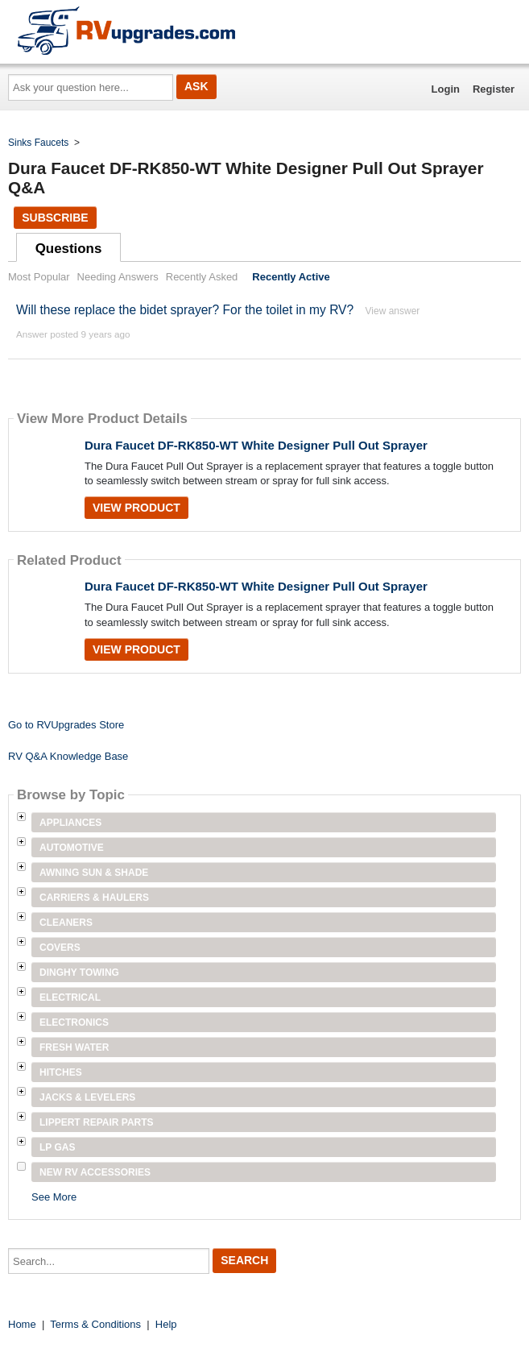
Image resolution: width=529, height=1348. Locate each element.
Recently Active (290, 277)
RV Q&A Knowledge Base (68, 756)
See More (53, 1197)
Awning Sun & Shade (93, 872)
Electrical (70, 997)
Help (166, 1324)
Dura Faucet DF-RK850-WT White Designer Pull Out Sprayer (256, 445)
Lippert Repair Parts (96, 1122)
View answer (393, 311)
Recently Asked (202, 277)
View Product (136, 507)
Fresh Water (74, 1047)
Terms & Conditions (95, 1324)
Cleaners (66, 922)
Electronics (74, 1022)
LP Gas (57, 1147)
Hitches (60, 1072)
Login (446, 89)
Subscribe (55, 217)
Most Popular (39, 277)
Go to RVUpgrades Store (66, 725)
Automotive (71, 847)
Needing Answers (118, 277)
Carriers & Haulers (94, 897)
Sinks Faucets (38, 142)
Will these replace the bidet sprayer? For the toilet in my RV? (184, 310)
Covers (60, 947)
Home (22, 1324)
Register (494, 89)
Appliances (70, 822)
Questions (68, 248)
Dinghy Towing (79, 972)
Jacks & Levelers (87, 1097)
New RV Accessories (95, 1172)
